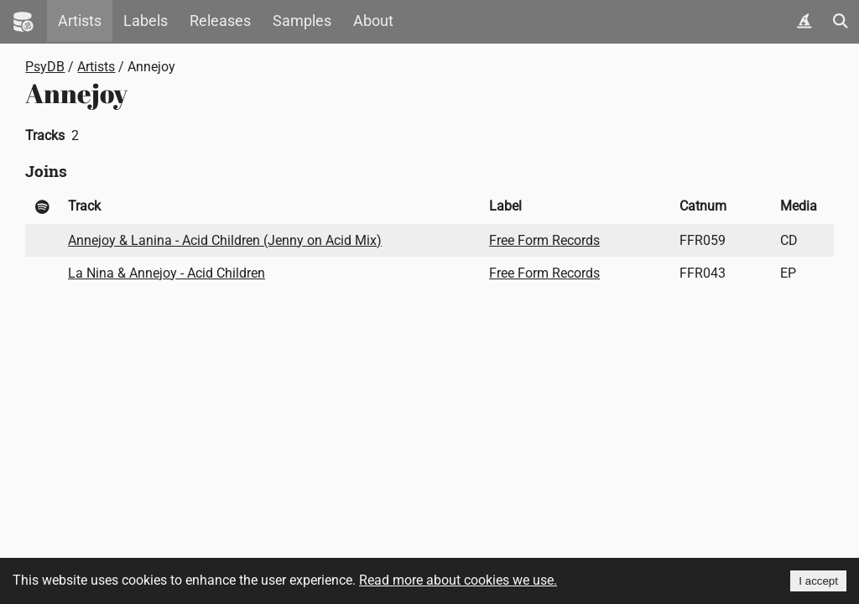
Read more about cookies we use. (458, 580)
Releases (220, 21)
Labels (145, 21)
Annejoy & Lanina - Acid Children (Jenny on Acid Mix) (225, 240)
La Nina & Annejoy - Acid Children (166, 273)
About (373, 21)
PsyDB (45, 67)
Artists (80, 21)
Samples (302, 21)
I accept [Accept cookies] (818, 581)
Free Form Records (544, 240)
